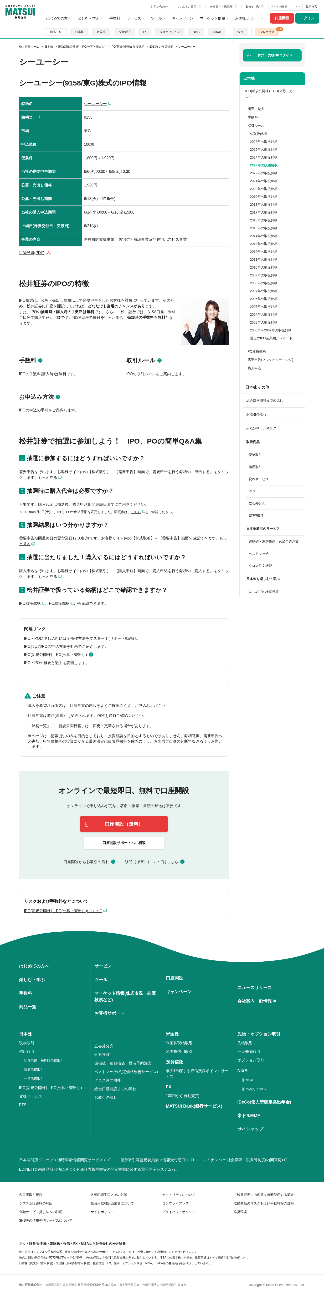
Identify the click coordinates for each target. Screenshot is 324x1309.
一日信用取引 (34, 1079)
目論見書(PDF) (32, 253)
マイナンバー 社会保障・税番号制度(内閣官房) (245, 1160)
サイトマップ (250, 1129)
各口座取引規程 (30, 1195)
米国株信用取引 (179, 1051)
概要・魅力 (256, 109)
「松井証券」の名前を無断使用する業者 (264, 1195)
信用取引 (255, 467)
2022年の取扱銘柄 (264, 173)
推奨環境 (240, 1212)
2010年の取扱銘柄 (264, 267)
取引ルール (140, 360)
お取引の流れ (256, 414)
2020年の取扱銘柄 (264, 189)
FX (145, 32)
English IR (254, 6)
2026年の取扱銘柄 (264, 142)
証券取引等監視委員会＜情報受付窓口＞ (157, 1160)
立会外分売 (257, 503)
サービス (134, 18)
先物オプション (170, 32)
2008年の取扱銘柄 (264, 283)
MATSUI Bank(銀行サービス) (194, 1106)
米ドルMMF (248, 1115)
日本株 (79, 32)
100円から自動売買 (182, 1096)
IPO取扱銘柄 (30, 603)
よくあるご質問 (188, 6)
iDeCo (217, 32)
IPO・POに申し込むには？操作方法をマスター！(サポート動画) (79, 638)
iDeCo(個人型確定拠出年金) (264, 1102)
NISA (196, 32)
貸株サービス (259, 479)
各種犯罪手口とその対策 (109, 1195)
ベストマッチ (259, 553)
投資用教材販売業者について (112, 1203)
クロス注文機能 (260, 566)
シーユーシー (95, 104)
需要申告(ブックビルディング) (270, 360)
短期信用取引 (34, 1070)
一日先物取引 (248, 1051)
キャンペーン (182, 18)
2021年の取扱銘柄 (264, 181)
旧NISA (247, 1080)
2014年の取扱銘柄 (264, 236)
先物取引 (245, 1043)
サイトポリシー (102, 1212)
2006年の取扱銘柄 (264, 299)
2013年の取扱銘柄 (264, 244)
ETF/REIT (256, 515)
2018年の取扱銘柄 (264, 204)
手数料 (114, 18)
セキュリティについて (178, 1195)
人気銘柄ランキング (261, 428)
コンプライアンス (175, 1203)
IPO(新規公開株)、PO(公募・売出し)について (63, 911)
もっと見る (47, 477)
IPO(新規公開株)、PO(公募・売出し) (55, 655)
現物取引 (255, 455)
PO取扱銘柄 (59, 603)
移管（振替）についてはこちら (151, 862)
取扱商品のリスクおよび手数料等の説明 (264, 1203)
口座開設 (282, 18)
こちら (136, 512)
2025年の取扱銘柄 (264, 149)
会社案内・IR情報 (223, 6)
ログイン (307, 18)
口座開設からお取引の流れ (86, 862)
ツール (156, 18)
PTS (252, 491)
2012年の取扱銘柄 (264, 252)
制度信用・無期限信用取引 (44, 1061)
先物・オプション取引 (258, 1034)
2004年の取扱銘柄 (264, 314)
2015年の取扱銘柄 (264, 228)
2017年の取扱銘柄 (264, 212)
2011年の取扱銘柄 (264, 259)
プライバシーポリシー (178, 1212)
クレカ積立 (267, 32)
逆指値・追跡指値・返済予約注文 (274, 541)
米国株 (101, 32)
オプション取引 (250, 1060)
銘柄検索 (311, 6)
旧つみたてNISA (254, 1089)
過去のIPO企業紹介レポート (271, 338)
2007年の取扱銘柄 (264, 291)
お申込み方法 (36, 397)
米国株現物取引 (179, 1043)
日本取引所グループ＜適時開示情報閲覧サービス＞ (65, 1160)
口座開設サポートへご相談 (124, 843)
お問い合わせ (159, 6)
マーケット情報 (212, 18)
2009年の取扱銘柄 (264, 275)
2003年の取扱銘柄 (264, 322)
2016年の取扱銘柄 (264, 220)
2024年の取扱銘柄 (264, 157)
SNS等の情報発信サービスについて (46, 1220)
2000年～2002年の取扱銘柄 (271, 330)
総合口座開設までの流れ (264, 400)
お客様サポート (247, 18)
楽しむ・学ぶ (88, 18)
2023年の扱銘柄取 (264, 165)
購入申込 (254, 368)
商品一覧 (56, 32)
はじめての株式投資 (264, 592)
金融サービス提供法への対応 (40, 1212)
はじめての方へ (58, 18)
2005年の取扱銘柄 (264, 307)
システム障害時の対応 (35, 1203)
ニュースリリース (254, 987)
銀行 (240, 32)
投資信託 (124, 32)
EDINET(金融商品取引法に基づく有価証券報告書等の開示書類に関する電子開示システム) (98, 1169)
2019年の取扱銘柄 (264, 197)
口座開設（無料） (124, 824)
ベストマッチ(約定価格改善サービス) (126, 1072)
